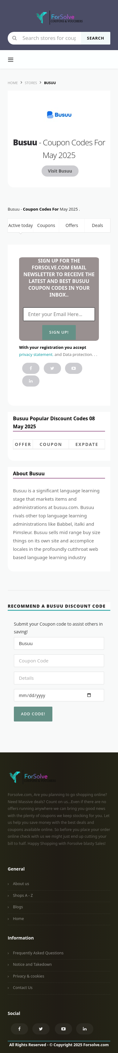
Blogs (18, 907)
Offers (72, 225)
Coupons (46, 225)
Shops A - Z (23, 895)
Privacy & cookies (28, 976)
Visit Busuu (60, 171)
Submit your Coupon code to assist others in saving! (58, 628)
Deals (97, 225)
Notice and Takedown (32, 964)
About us (21, 883)
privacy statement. (36, 354)
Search (95, 38)
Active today (20, 225)
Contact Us (23, 987)
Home (18, 918)
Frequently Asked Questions (38, 953)
